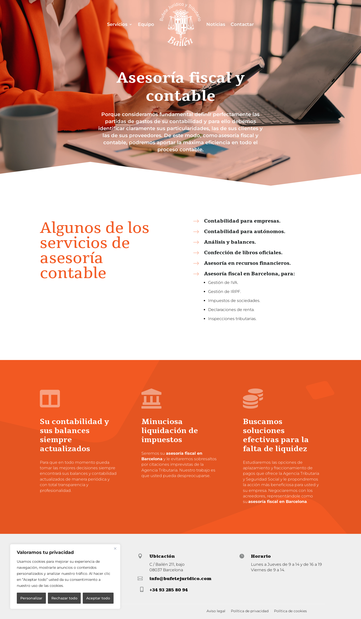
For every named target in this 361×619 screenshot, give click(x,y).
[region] (65, 576)
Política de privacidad (249, 611)
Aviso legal (216, 611)
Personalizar (31, 598)
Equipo (146, 24)
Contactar (242, 24)
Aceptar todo (98, 598)
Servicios (117, 24)
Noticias (215, 24)
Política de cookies (290, 611)
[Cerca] (115, 548)
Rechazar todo (64, 598)
